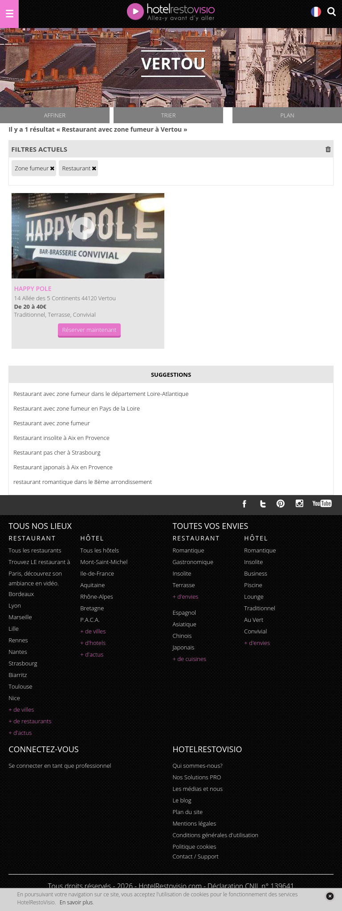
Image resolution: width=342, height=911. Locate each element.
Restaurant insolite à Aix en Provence (61, 438)
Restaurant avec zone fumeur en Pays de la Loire (76, 408)
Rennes (18, 640)
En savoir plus (76, 902)
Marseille (20, 617)
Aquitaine (92, 585)
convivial (255, 631)
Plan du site (187, 812)
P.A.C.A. (90, 620)
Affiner (54, 115)
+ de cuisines (189, 659)
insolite (181, 573)
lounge (254, 597)
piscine (253, 585)
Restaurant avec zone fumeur (51, 423)
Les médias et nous (197, 789)
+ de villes (21, 709)
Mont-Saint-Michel (103, 562)
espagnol (184, 613)
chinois (181, 636)
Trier (168, 115)
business (255, 573)
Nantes (17, 652)
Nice (14, 698)
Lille (13, 629)
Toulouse (20, 686)
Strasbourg (22, 663)
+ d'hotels (93, 643)
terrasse (183, 585)
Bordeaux (21, 594)
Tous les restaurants (34, 550)
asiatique (184, 624)
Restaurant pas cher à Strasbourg (56, 452)
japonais (183, 647)
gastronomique (192, 562)
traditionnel (259, 608)
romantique (188, 550)
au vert (253, 620)
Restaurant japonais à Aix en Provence (63, 467)
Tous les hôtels (99, 550)
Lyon (14, 605)
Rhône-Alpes (96, 597)
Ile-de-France (97, 573)
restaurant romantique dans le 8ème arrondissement (82, 482)
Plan (287, 115)
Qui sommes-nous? (197, 766)
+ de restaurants (29, 721)
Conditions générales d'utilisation (215, 835)
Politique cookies (194, 846)
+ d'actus (20, 733)
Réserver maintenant (89, 330)
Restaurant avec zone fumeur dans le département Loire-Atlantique (100, 394)
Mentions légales (194, 823)
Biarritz (17, 675)
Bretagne (92, 608)
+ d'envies (185, 597)
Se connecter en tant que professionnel (59, 766)
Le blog (181, 800)
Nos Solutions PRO (196, 777)
